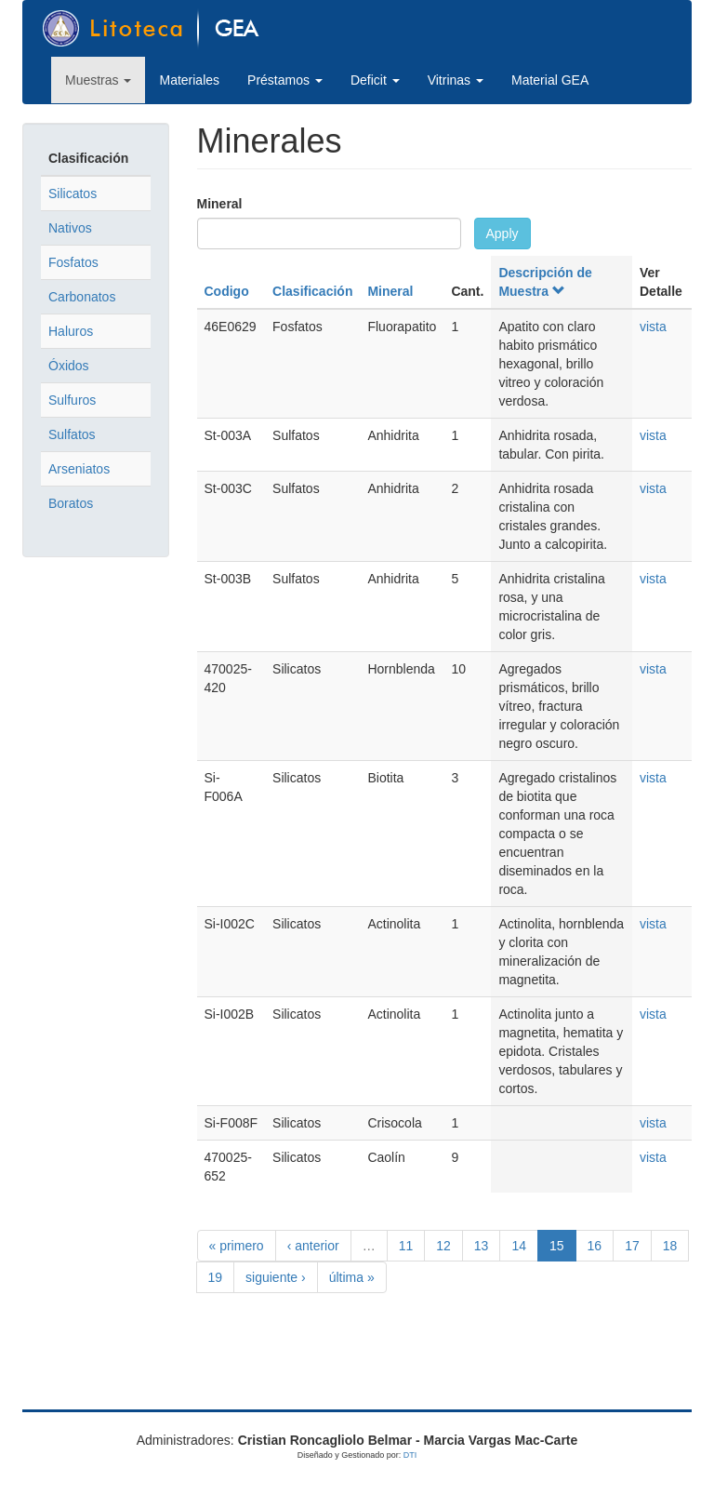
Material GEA (549, 80)
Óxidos (68, 365)
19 (215, 1277)
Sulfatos (72, 434)
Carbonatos (81, 296)
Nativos (70, 227)
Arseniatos (79, 468)
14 (518, 1245)
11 (406, 1245)
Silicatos (72, 193)
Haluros (70, 331)
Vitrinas (455, 80)
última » (352, 1277)
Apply (502, 233)
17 (632, 1245)
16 (595, 1245)
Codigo (227, 291)
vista (653, 326)
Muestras (98, 80)
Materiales (189, 80)
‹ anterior (313, 1245)
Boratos (70, 503)
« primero (236, 1245)
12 (443, 1245)
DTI (410, 1455)
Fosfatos (73, 262)
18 (670, 1245)
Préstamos (285, 80)
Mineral (220, 203)
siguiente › (275, 1277)
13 (481, 1245)
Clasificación (312, 291)
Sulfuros (72, 400)
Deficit (375, 80)
